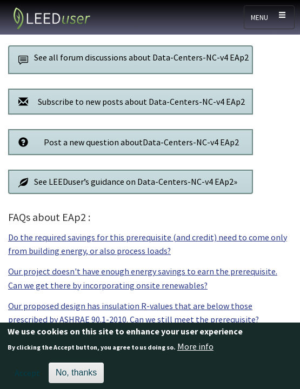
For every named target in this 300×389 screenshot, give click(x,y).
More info (195, 351)
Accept (27, 377)
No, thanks (76, 377)
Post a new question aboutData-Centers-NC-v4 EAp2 (125, 141)
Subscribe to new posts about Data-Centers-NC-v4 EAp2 (128, 101)
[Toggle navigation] (269, 17)
